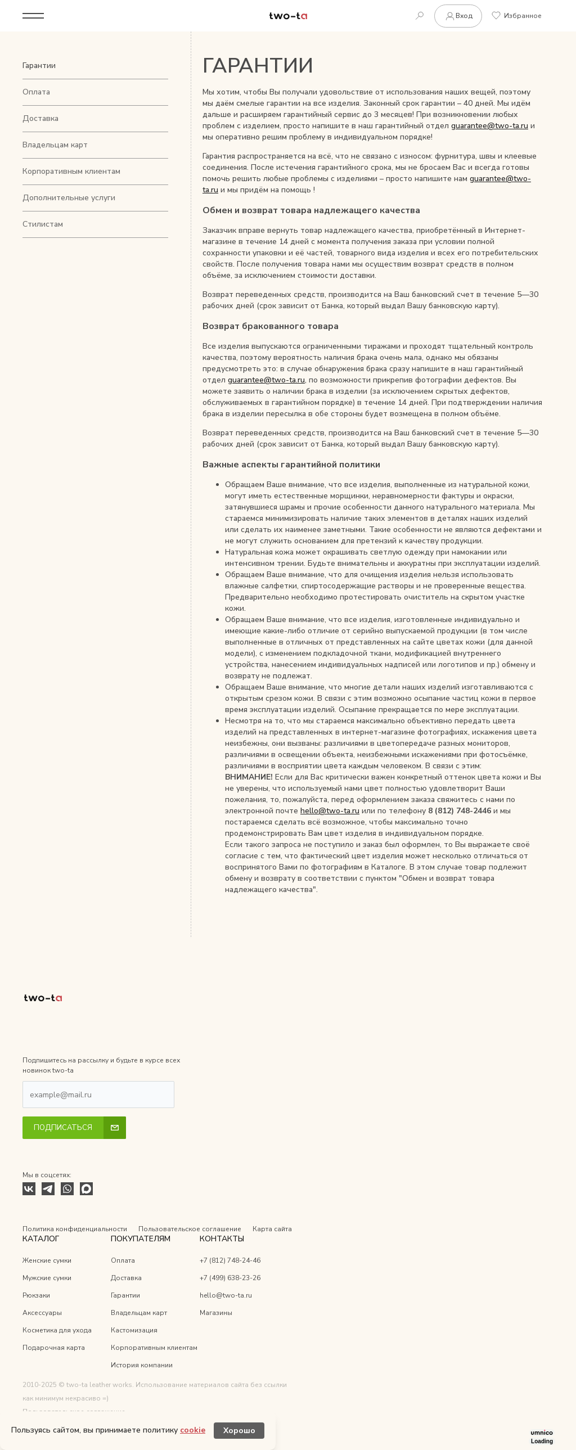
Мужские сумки (46, 1277)
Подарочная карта (53, 1347)
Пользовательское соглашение (189, 1228)
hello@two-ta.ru (329, 810)
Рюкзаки (36, 1295)
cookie (192, 1430)
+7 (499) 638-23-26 (230, 1277)
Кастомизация (134, 1330)
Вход (458, 16)
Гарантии (39, 65)
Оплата (36, 92)
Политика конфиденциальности (74, 1228)
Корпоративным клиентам (71, 171)
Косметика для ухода (57, 1330)
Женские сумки (46, 1260)
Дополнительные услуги (68, 197)
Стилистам (42, 224)
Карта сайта (272, 1228)
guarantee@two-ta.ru (489, 125)
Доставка (40, 118)
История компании (142, 1365)
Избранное (517, 15)
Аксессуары (42, 1312)
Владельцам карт (55, 144)
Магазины (216, 1312)
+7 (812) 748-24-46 (230, 1260)
